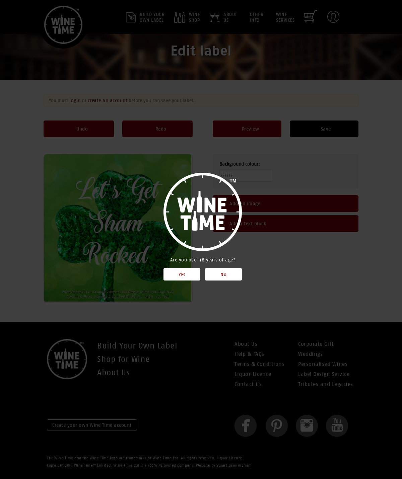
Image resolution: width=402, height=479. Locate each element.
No (223, 274)
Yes (182, 274)
